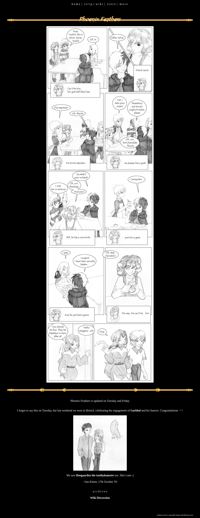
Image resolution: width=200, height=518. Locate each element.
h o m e (76, 4)
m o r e (124, 4)
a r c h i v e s (100, 491)
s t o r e (111, 4)
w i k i (99, 4)
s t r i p (88, 4)
